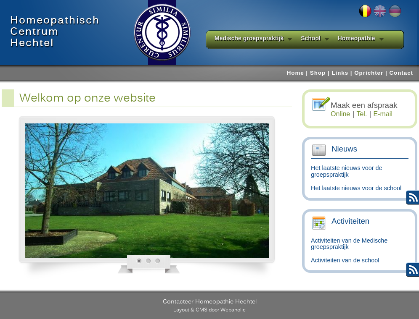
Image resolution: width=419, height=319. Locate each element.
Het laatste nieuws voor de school (356, 188)
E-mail (383, 114)
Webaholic (233, 310)
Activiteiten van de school (345, 260)
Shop (318, 73)
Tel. (361, 114)
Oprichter (368, 73)
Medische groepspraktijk (249, 38)
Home (295, 73)
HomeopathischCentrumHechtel (55, 32)
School (311, 38)
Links (339, 73)
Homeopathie (356, 38)
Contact (401, 73)
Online (340, 114)
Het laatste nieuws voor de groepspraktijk (346, 171)
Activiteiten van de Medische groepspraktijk (349, 244)
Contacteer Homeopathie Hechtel (210, 301)
